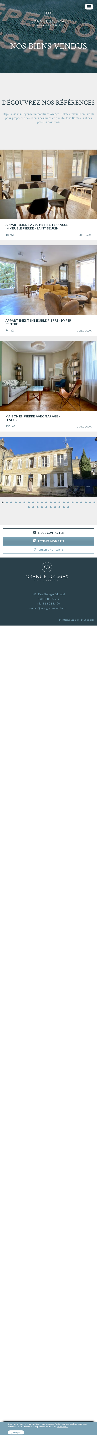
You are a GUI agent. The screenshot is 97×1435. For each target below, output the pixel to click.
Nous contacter (48, 532)
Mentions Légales (69, 620)
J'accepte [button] (16, 1432)
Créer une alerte (48, 549)
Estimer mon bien (48, 541)
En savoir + (62, 1426)
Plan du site (87, 620)
